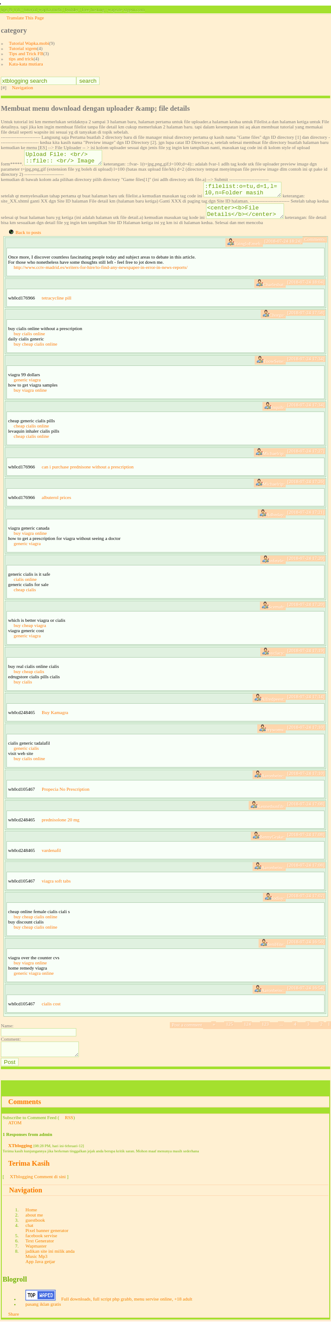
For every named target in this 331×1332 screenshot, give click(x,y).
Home (31, 1220)
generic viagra (27, 387)
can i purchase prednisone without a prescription (88, 474)
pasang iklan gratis (43, 1314)
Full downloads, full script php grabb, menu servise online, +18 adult (126, 1309)
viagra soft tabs (56, 888)
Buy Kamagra (55, 720)
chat (29, 1235)
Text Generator (39, 1251)
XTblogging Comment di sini (38, 1186)
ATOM (15, 1132)
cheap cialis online (31, 433)
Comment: (11, 1046)
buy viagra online (30, 397)
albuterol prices (56, 505)
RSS (69, 1127)
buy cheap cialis (29, 679)
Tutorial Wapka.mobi (29, 43)
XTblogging (20, 1155)
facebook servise (41, 1245)
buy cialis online (29, 341)
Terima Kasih (29, 1174)
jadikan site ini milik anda (50, 1261)
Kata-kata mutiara (26, 63)
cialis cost (51, 1011)
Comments (24, 1112)
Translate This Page (25, 17)
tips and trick (21, 58)
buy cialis (23, 689)
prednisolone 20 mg (60, 827)
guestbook (35, 1230)
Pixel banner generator (47, 1240)
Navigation (22, 87)
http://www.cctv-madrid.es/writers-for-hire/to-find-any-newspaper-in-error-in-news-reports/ (101, 275)
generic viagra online (34, 980)
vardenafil (51, 858)
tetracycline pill (57, 305)
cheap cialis (25, 597)
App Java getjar (40, 1271)
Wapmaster (36, 1256)
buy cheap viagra (30, 633)
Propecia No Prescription (66, 796)
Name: (7, 1033)
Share (13, 1324)
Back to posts (28, 240)
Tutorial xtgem (23, 48)
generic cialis (26, 755)
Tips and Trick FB (26, 53)
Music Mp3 (36, 1266)
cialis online (25, 587)
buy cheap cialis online (35, 351)
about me (34, 1225)
